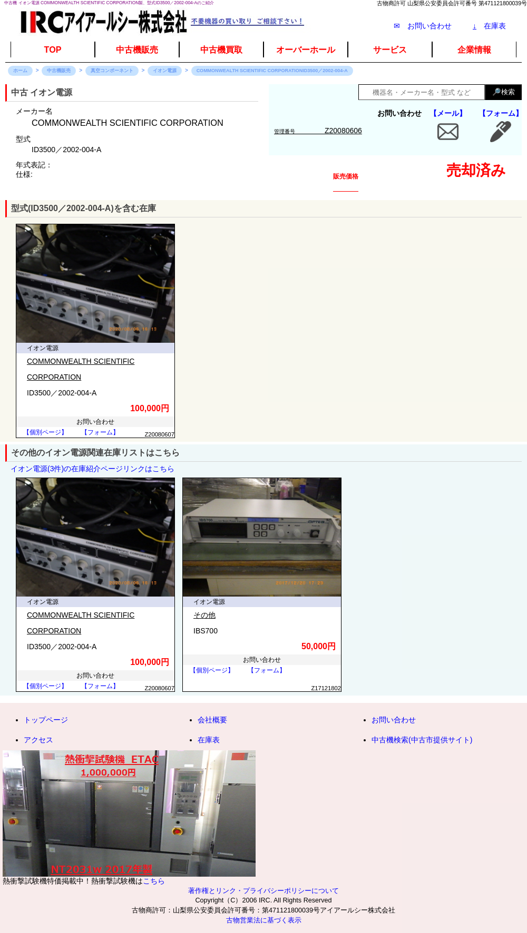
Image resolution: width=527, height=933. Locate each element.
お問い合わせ (394, 720)
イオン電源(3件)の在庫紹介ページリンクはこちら (92, 468)
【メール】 (448, 113)
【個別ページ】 (45, 432)
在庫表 (489, 26)
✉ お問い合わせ (423, 26)
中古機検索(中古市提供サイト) (422, 740)
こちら (154, 881)
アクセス (38, 740)
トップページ (46, 720)
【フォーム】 (501, 113)
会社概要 (212, 720)
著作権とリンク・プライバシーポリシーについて (263, 891)
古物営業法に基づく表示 (263, 920)
